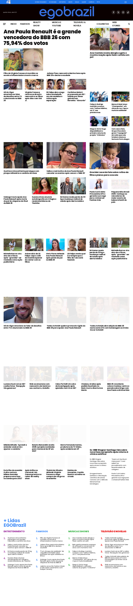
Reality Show (37, 24)
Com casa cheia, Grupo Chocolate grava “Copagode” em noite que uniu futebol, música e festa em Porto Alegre (120, 134)
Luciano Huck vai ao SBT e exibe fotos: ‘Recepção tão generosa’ (14, 386)
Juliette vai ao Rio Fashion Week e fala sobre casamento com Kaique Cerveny (52, 567)
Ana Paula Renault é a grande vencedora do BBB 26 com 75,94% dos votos (42, 37)
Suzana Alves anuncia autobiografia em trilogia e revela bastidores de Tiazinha (44, 200)
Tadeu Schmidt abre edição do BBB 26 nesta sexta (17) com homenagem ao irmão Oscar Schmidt (109, 328)
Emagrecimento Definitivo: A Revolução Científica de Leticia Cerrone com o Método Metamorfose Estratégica (99, 479)
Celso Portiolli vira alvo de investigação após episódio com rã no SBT (65, 386)
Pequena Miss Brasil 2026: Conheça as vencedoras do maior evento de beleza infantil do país (120, 197)
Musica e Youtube (56, 24)
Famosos (25, 24)
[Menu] (4, 24)
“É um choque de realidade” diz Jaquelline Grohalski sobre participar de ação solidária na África (52, 553)
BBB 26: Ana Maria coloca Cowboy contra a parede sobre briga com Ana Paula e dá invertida (118, 387)
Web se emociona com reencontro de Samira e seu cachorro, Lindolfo (39, 386)
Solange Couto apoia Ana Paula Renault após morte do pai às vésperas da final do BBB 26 (16, 200)
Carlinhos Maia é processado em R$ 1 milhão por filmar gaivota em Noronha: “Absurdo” (77, 96)
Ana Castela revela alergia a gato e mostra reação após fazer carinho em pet (109, 55)
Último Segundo (40, 2)
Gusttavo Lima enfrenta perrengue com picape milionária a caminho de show (21, 172)
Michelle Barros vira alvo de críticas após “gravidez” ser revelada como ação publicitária (13, 258)
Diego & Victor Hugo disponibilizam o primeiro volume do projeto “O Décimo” (98, 132)
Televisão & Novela (79, 24)
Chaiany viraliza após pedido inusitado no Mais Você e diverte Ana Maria (92, 387)
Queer (84, 2)
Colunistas (103, 24)
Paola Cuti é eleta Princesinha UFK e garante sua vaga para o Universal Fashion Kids (98, 196)
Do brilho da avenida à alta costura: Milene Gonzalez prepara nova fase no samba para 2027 (13, 474)
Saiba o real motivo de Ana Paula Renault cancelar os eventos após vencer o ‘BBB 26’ (66, 172)
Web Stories (116, 24)
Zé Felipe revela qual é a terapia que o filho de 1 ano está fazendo (76, 257)
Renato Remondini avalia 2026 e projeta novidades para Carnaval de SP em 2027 (43, 448)
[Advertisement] (45, 118)
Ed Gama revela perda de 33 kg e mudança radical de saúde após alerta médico (72, 199)
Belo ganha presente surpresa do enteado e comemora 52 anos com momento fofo (84, 546)
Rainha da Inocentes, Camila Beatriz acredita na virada (76, 473)
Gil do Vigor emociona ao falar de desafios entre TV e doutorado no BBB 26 (13, 96)
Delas (77, 2)
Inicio (14, 24)
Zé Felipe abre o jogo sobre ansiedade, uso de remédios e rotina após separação (55, 96)
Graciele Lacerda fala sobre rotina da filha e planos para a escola (109, 173)
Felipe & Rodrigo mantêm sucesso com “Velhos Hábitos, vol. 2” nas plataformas (98, 108)
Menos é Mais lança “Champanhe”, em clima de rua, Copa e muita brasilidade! (120, 107)
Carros (91, 2)
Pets (98, 2)
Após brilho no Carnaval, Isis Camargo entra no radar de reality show (33, 474)
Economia (52, 2)
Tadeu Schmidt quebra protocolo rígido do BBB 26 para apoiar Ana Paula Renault (66, 327)
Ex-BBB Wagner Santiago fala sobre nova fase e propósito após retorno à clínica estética (109, 452)
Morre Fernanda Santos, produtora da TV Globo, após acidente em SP (71, 447)
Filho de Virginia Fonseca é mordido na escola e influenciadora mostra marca (21, 74)
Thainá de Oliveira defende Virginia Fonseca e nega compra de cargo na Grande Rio (55, 474)
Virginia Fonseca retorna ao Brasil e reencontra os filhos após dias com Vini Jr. (34, 96)
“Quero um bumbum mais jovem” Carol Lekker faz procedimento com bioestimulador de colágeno (119, 464)
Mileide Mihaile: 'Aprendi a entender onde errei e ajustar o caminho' (15, 447)
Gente (70, 2)
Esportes (62, 2)
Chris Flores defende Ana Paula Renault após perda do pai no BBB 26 (55, 257)
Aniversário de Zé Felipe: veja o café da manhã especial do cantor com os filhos (33, 258)
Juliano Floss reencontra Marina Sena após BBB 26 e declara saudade (66, 74)
